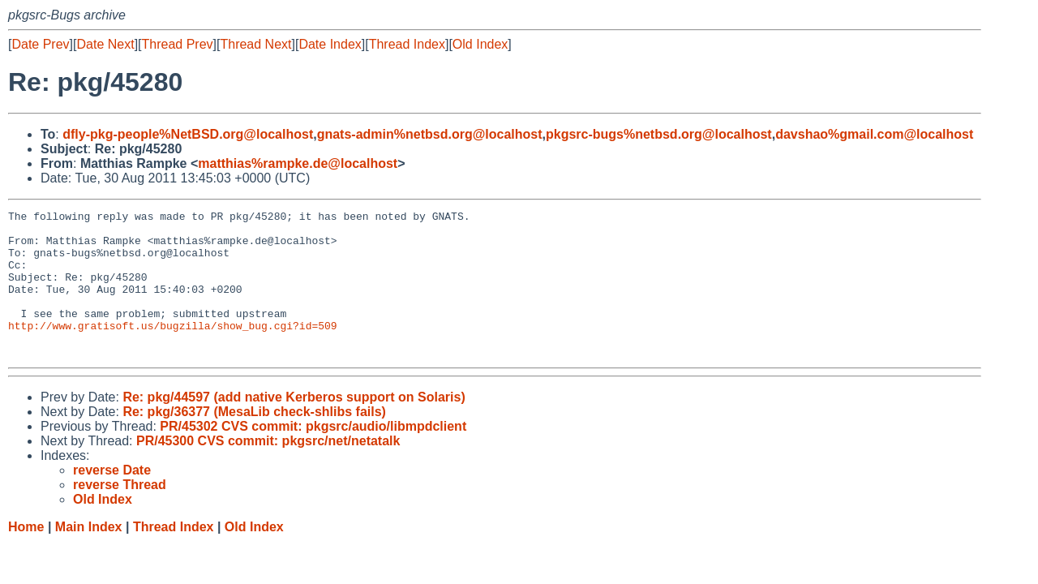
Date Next (105, 44)
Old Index (480, 44)
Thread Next (255, 44)
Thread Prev (177, 44)
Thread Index (407, 44)
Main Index (88, 556)
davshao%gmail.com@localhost (874, 134)
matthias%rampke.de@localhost (297, 163)
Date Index (329, 44)
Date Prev (40, 44)
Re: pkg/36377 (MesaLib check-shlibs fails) (254, 441)
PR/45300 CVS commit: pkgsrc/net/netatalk (268, 470)
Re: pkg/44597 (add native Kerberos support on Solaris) (293, 426)
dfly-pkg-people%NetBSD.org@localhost (187, 134)
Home (26, 556)
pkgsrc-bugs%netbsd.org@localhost (659, 134)
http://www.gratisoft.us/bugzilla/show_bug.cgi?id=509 (172, 349)
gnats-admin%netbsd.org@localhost (430, 134)
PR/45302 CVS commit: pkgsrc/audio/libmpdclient (313, 455)
